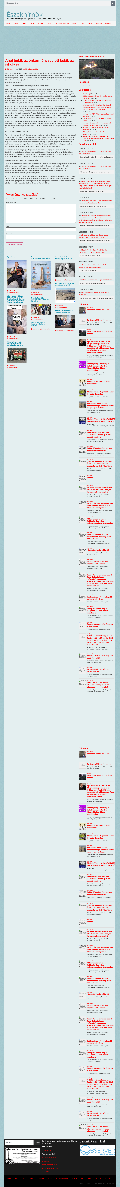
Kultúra (32, 23)
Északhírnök (25, 14)
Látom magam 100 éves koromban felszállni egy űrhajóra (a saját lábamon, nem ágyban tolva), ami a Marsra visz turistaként (16, 299)
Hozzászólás (11, 202)
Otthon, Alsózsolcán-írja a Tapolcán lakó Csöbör (64, 311)
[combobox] (19, 1142)
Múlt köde (108, 23)
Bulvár (24, 23)
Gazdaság (41, 23)
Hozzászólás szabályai (50, 1165)
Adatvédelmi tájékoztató (50, 1168)
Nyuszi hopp (11, 257)
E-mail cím (9, 234)
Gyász (90, 23)
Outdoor (75, 23)
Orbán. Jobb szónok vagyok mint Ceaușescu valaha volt (40, 257)
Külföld (50, 23)
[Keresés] (113, 3)
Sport (82, 23)
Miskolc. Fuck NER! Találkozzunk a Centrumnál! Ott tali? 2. (40, 299)
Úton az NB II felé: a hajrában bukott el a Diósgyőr (38, 324)
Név (7, 226)
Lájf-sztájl (99, 23)
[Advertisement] (60, 40)
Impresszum (46, 1161)
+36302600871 (47, 1150)
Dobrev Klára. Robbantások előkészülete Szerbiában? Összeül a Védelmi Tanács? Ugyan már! (98, 139)
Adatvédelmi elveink (48, 1172)
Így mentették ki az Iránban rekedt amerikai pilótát (64, 284)
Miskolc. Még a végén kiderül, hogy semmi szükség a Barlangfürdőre (16, 343)
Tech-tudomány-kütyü (62, 23)
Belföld (16, 23)
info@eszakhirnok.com (49, 1157)
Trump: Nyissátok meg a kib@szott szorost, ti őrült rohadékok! (63, 258)
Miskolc (8, 23)
